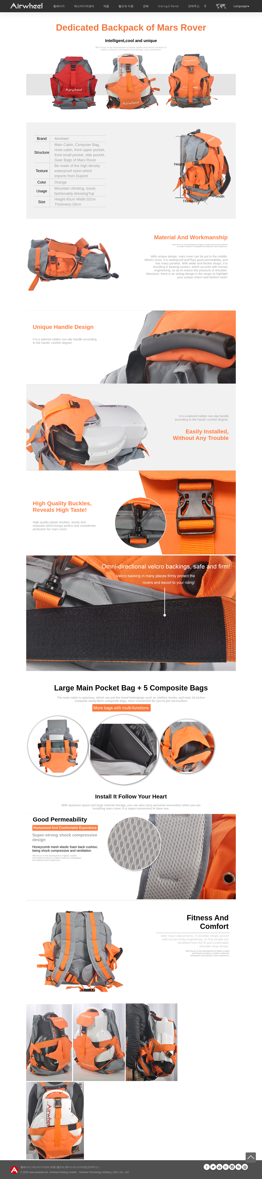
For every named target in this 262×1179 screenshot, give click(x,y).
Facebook (207, 1167)
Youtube (219, 1167)
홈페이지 (59, 6)
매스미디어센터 (40, 1167)
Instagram (232, 1167)
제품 (106, 6)
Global (245, 1167)
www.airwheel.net (38, 1172)
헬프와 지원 (126, 6)
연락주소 (194, 6)
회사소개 (71, 1167)
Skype (238, 1167)
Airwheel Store (226, 1167)
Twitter (213, 1167)
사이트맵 (82, 1167)
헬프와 (60, 1167)
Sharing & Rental (168, 6)
